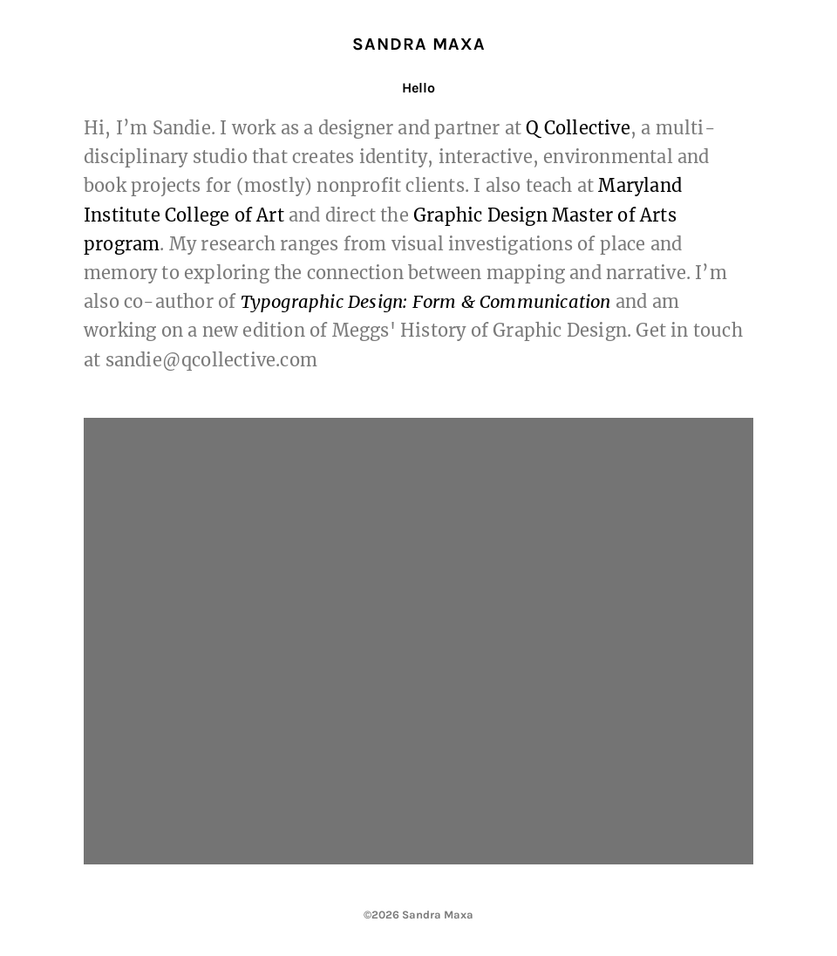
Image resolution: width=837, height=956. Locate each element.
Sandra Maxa (419, 44)
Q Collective (577, 128)
